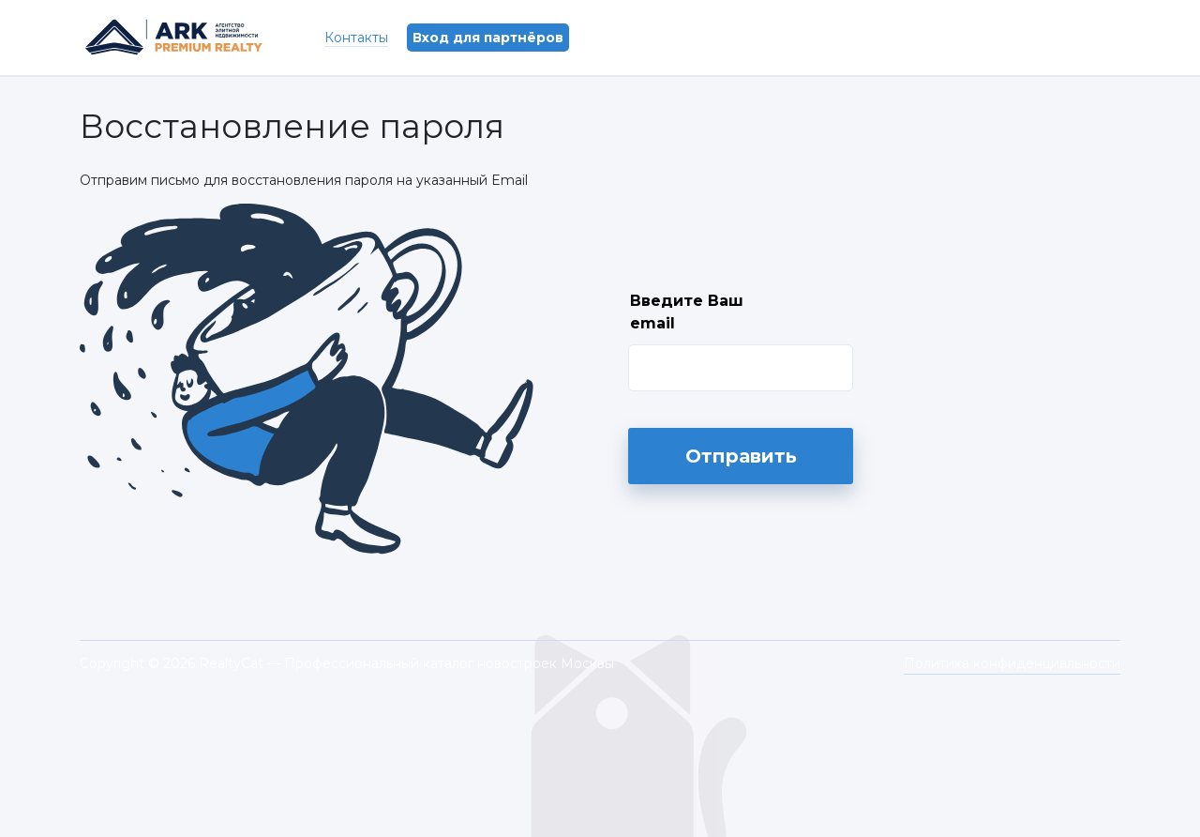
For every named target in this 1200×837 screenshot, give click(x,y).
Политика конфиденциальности (1012, 663)
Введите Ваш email (686, 312)
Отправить (741, 456)
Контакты (356, 37)
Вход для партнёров (487, 37)
